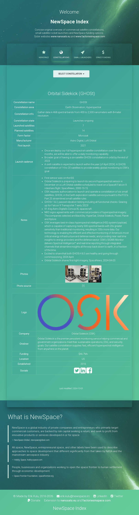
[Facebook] (89, 372)
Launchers (82, 54)
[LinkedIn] (83, 372)
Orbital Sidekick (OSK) (83, 333)
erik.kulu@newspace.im (73, 496)
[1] (83, 285)
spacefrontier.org (46, 476)
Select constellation (71, 74)
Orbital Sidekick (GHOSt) (71, 93)
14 (83, 130)
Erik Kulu (33, 496)
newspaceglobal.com (40, 440)
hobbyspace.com (34, 460)
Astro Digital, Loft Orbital (83, 140)
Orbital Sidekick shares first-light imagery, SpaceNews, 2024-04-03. (80, 260)
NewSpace (44, 54)
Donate (34, 500)
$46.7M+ (83, 354)
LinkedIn (100, 496)
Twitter (117, 496)
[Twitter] (77, 372)
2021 (83, 145)
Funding (103, 54)
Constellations (61, 54)
